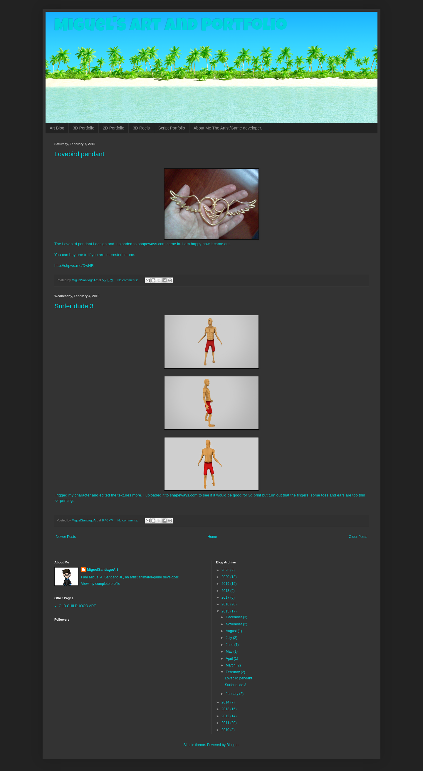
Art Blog (57, 128)
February (233, 672)
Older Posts (358, 537)
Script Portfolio (171, 128)
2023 (225, 570)
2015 (225, 611)
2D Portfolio (113, 128)
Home (212, 537)
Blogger (232, 745)
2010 (225, 730)
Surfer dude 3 (73, 306)
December (234, 617)
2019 (225, 584)
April (230, 658)
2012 (225, 716)
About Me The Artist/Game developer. (228, 128)
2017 (225, 597)
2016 (225, 604)
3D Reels (141, 128)
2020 (225, 577)
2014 (225, 702)
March (231, 665)
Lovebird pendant (79, 154)
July (229, 638)
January (232, 694)
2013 (225, 709)
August (232, 631)
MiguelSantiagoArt (102, 570)
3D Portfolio (83, 128)
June (230, 645)
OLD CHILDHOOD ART (77, 606)
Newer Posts (66, 537)
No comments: (128, 280)
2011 (225, 723)
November (234, 624)
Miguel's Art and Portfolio (170, 27)
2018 (225, 591)
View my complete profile (100, 584)
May (229, 651)
